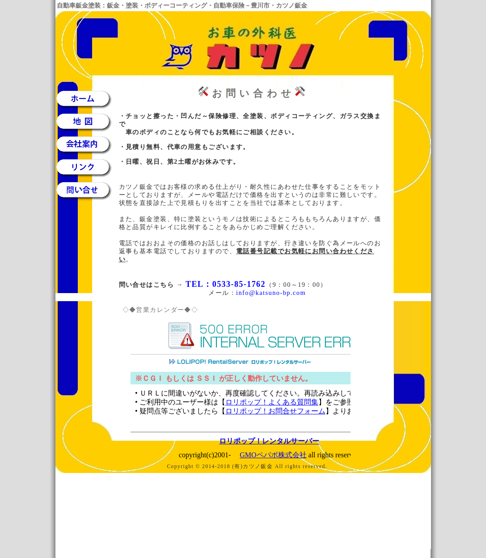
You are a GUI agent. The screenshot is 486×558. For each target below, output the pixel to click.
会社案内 (87, 144)
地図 (87, 122)
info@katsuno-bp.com (271, 292)
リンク (87, 167)
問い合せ (87, 190)
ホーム (87, 99)
